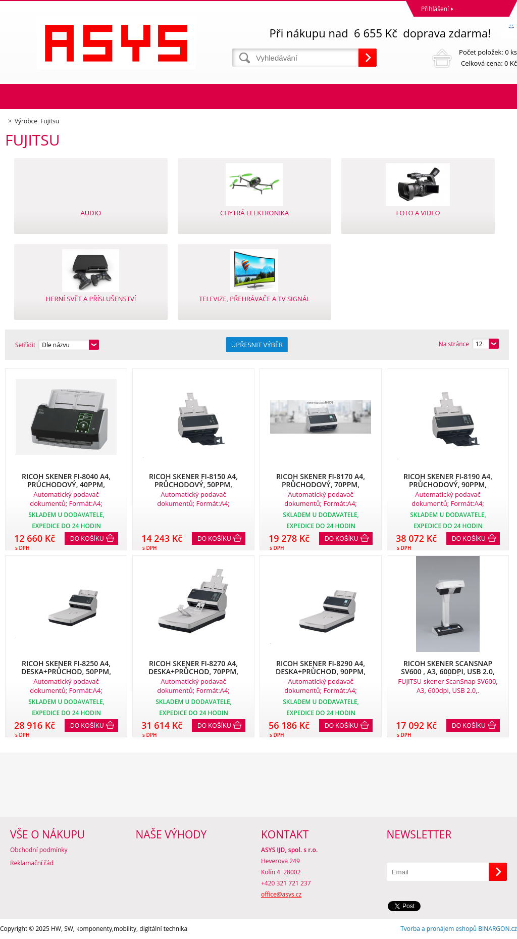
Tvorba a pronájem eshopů (438, 928)
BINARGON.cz (497, 928)
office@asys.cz (281, 894)
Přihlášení (435, 9)
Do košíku (87, 538)
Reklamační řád (32, 863)
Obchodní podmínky (39, 850)
